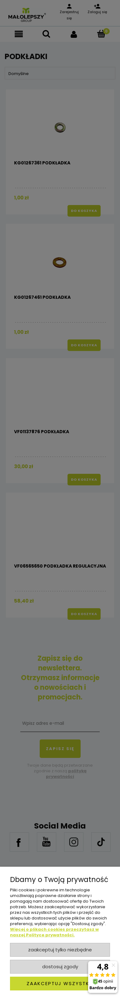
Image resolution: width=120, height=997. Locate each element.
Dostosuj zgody (60, 966)
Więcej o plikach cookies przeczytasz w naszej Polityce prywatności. (54, 932)
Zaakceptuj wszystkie (60, 983)
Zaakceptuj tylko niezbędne (60, 949)
